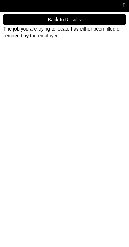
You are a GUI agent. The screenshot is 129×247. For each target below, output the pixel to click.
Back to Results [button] (64, 19)
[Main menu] (124, 5)
